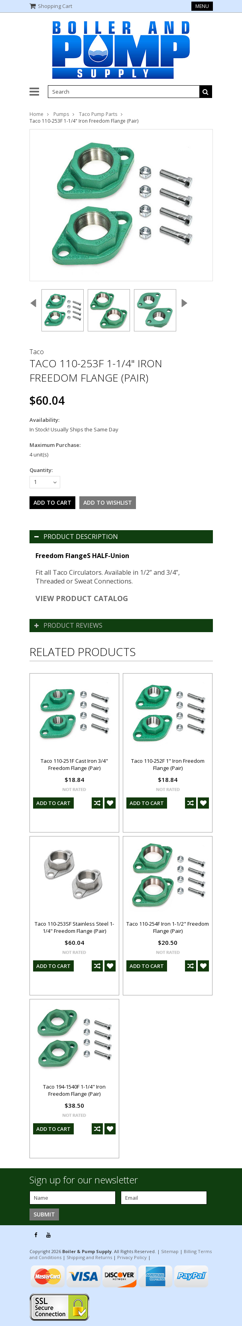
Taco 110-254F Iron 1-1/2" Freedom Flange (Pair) (167, 927)
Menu (202, 6)
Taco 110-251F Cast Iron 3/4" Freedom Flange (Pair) (74, 764)
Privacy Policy (132, 1257)
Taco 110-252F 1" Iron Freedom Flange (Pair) (168, 764)
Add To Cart (53, 803)
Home (36, 114)
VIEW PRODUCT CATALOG (81, 598)
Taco (37, 351)
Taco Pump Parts (98, 114)
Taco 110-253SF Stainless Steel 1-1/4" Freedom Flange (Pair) (74, 927)
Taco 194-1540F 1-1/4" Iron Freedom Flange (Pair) (74, 1090)
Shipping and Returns (89, 1257)
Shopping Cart (55, 6)
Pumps (61, 114)
